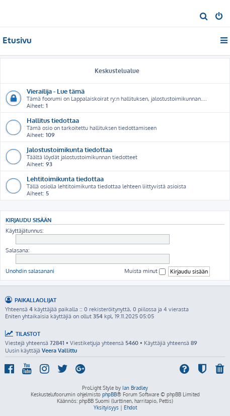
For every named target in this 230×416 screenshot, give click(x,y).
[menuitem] (204, 17)
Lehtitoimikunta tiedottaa (65, 178)
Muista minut (145, 271)
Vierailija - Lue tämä (56, 91)
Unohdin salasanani (30, 270)
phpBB (109, 394)
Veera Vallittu (59, 350)
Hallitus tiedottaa (53, 120)
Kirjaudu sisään (28, 220)
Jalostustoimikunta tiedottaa (69, 149)
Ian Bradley (135, 388)
